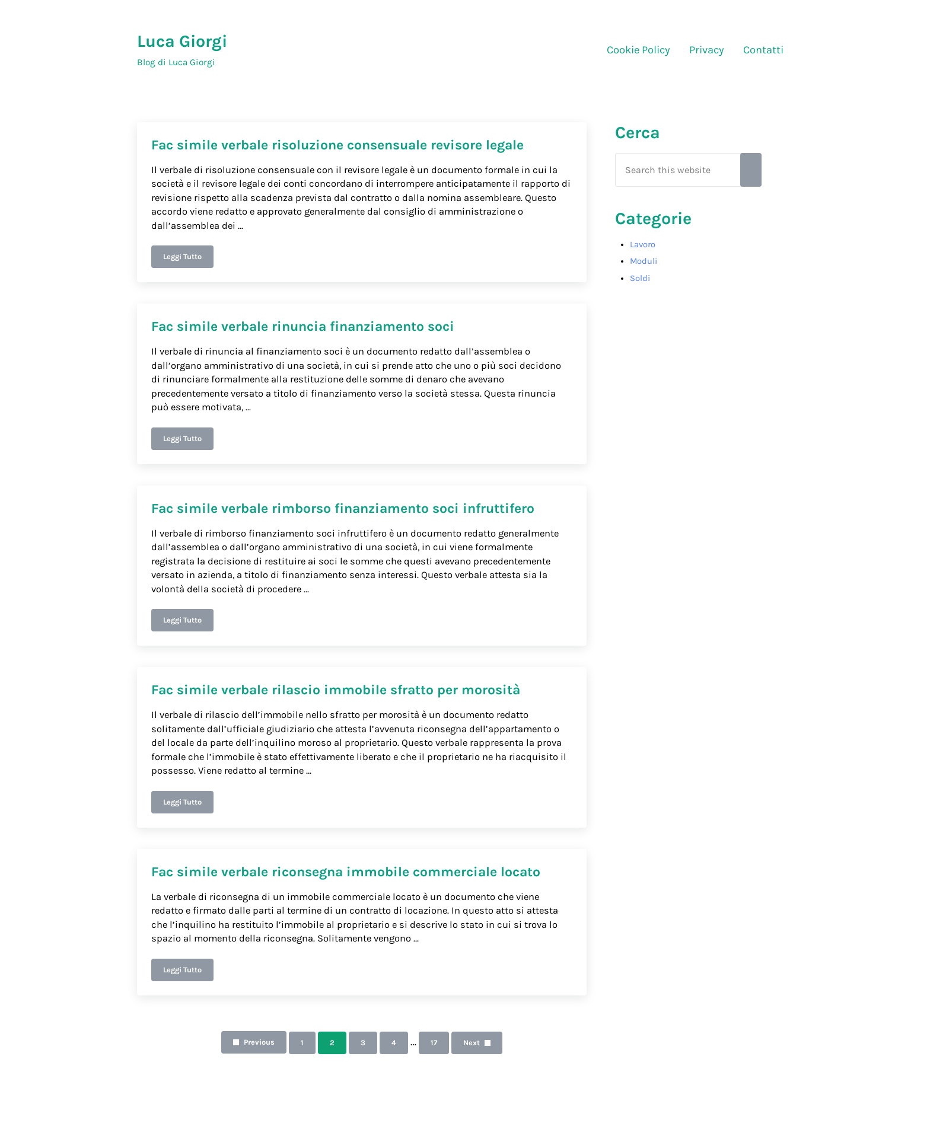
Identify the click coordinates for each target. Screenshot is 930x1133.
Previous (259, 1042)
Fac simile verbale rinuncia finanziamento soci (302, 326)
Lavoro (642, 245)
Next (471, 1042)
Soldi (640, 278)
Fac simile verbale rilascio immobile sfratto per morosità (335, 690)
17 (440, 1044)
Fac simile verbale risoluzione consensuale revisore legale (337, 145)
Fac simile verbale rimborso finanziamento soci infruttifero (342, 508)
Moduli (643, 261)
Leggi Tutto (188, 258)
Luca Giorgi (182, 41)
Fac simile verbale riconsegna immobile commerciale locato (345, 872)
